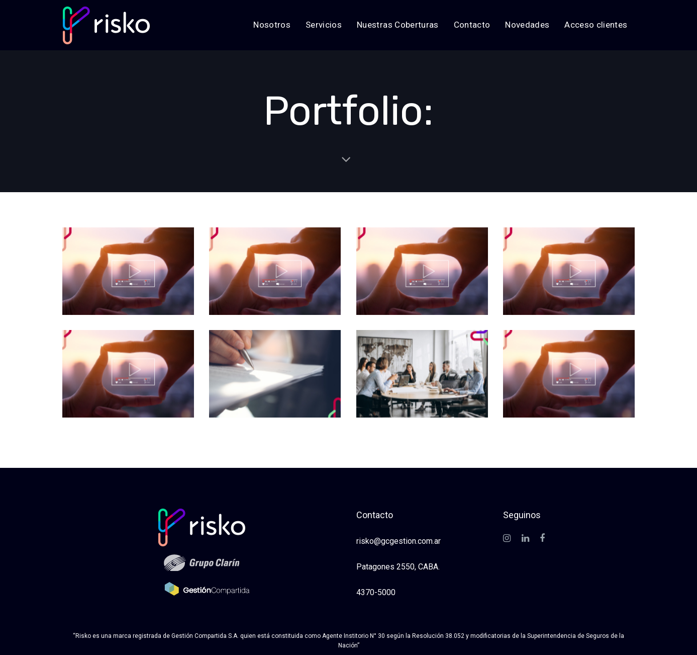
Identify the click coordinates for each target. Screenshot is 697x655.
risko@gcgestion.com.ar (398, 541)
